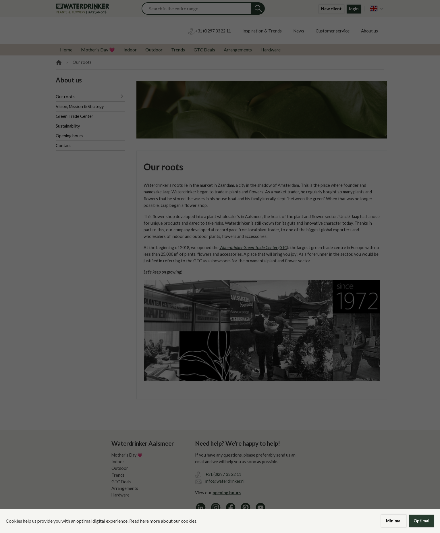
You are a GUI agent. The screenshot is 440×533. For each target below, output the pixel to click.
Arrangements (238, 49)
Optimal (421, 520)
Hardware (270, 49)
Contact (63, 145)
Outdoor (154, 49)
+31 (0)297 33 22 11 (223, 474)
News (298, 30)
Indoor (130, 49)
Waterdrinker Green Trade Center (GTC (253, 247)
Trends (178, 49)
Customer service (333, 30)
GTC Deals (204, 49)
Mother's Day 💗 (98, 49)
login (354, 8)
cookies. (189, 521)
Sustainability (68, 126)
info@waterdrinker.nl (224, 481)
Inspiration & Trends (262, 30)
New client (331, 8)
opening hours (227, 492)
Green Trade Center (74, 116)
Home (66, 49)
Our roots (65, 96)
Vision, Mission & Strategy (80, 106)
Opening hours (69, 135)
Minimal (394, 520)
